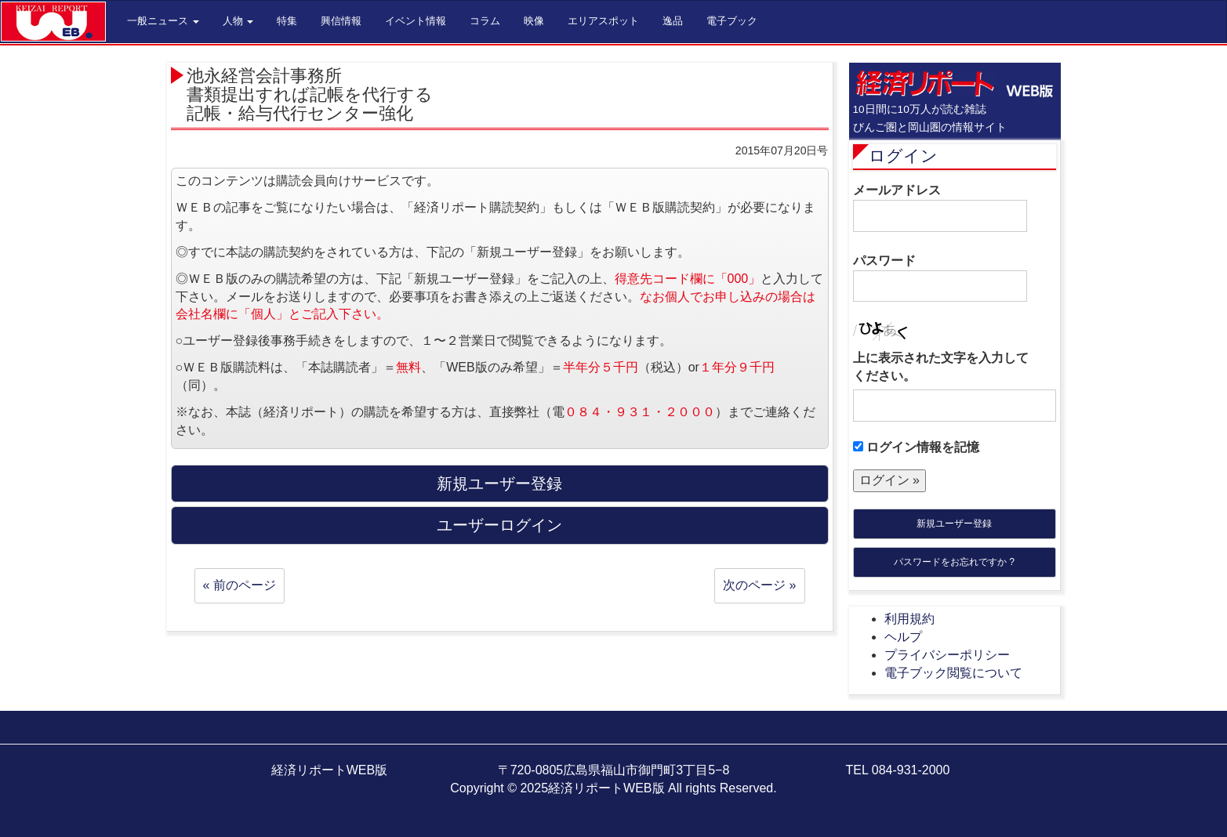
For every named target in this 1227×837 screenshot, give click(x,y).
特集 (287, 21)
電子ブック (731, 21)
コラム (485, 21)
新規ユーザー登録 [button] (499, 483)
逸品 (673, 21)
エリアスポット (603, 21)
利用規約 (909, 618)
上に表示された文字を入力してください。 (941, 366)
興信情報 (341, 21)
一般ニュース (163, 21)
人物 (238, 21)
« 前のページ (239, 585)
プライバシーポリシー (947, 654)
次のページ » (759, 585)
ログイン (903, 156)
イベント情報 (415, 21)
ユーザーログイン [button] (499, 525)
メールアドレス (940, 207)
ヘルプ (903, 636)
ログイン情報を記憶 (916, 447)
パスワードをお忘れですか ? (954, 561)
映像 (534, 21)
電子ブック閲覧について (953, 672)
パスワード (940, 278)
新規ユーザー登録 (954, 523)
